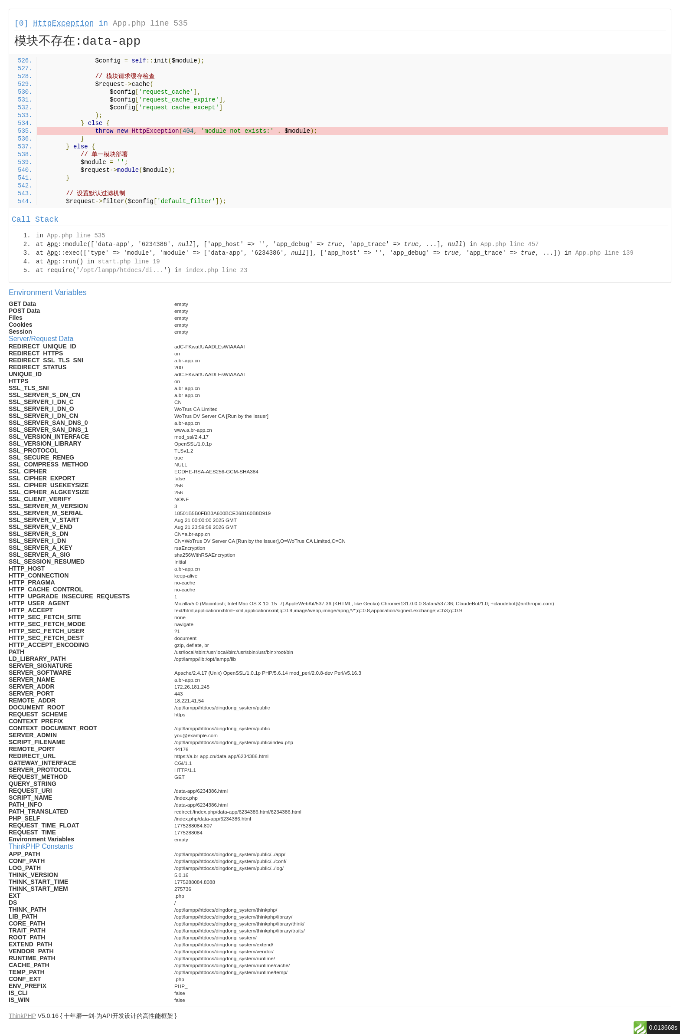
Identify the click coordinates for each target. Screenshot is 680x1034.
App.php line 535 (150, 23)
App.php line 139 (604, 252)
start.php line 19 (129, 261)
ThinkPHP (22, 1015)
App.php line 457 (510, 244)
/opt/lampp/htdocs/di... (121, 270)
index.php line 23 (216, 270)
